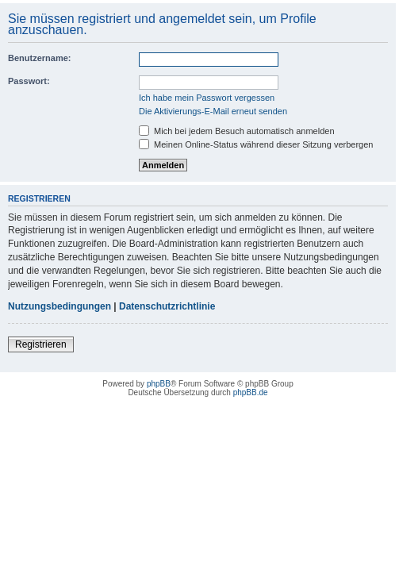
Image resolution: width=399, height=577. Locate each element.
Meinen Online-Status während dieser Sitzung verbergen (256, 144)
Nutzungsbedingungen (59, 306)
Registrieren (41, 344)
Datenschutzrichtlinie (167, 306)
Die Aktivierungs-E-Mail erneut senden (213, 111)
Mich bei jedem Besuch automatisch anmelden (237, 131)
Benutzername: (39, 58)
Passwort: (29, 81)
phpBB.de (250, 392)
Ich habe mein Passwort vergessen (206, 97)
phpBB (159, 383)
